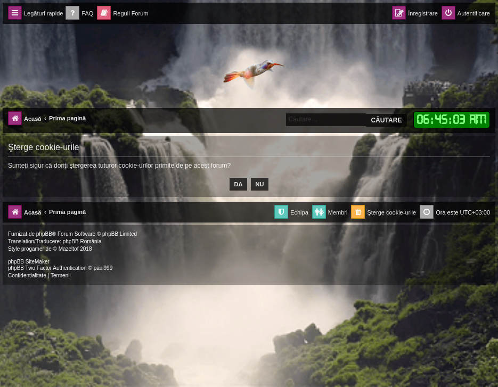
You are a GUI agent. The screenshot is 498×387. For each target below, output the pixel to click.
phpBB (44, 234)
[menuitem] (79, 13)
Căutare (386, 120)
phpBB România (82, 241)
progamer (32, 249)
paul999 (103, 268)
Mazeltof (69, 249)
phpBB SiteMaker (29, 262)
